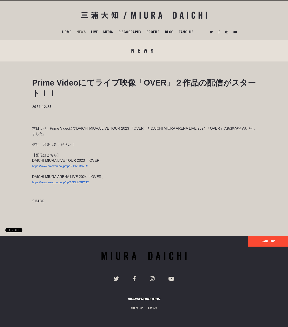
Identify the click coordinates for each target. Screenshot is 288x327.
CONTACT (152, 308)
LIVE (94, 32)
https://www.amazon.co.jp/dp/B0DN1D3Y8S (60, 166)
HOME (67, 32)
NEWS (81, 32)
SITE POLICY (137, 308)
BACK (38, 201)
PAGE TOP (268, 241)
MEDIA (108, 32)
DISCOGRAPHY (130, 32)
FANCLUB (186, 32)
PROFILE (153, 32)
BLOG (169, 32)
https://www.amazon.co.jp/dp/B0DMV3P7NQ (60, 182)
